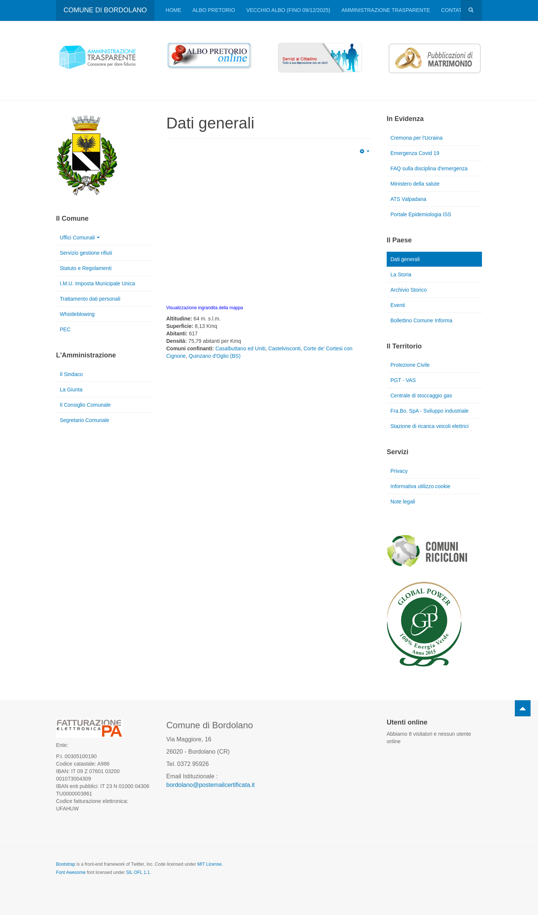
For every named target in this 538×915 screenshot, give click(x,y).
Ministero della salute (415, 184)
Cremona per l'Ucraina (416, 138)
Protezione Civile (410, 365)
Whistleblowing (77, 314)
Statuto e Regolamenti (86, 268)
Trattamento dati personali (90, 299)
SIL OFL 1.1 (138, 872)
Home (173, 10)
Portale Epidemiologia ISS (420, 214)
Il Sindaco (71, 374)
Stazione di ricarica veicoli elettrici (429, 426)
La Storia (400, 274)
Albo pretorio (213, 10)
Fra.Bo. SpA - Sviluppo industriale (429, 411)
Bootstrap (65, 864)
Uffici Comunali (80, 238)
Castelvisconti (284, 348)
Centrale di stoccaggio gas (421, 395)
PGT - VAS (403, 380)
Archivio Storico (408, 290)
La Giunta (71, 390)
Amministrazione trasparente (385, 10)
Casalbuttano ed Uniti (240, 348)
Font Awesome (71, 872)
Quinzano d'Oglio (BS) (215, 356)
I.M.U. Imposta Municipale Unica (97, 283)
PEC (65, 329)
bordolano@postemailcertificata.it (210, 785)
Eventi (397, 305)
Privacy (399, 471)
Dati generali (405, 259)
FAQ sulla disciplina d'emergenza (429, 168)
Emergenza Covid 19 (414, 153)
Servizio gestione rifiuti (86, 253)
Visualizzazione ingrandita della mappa (204, 307)
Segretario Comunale (84, 420)
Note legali (402, 502)
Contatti (454, 10)
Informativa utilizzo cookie (420, 486)
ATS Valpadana (408, 199)
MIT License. (210, 864)
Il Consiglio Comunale (85, 405)
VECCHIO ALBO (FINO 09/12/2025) (288, 10)
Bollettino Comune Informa (421, 320)
